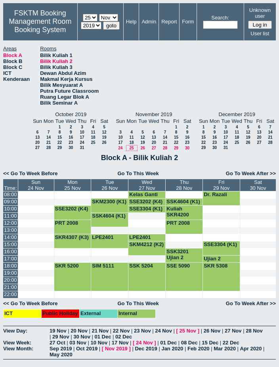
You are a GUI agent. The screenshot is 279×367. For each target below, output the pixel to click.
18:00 (10, 266)
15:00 (10, 244)
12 (104, 132)
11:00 (10, 216)
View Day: (15, 331)
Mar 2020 (225, 349)
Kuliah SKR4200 (177, 212)
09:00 (10, 202)
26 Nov (212, 331)
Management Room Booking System (40, 25)
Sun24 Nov (36, 185)
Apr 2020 (251, 349)
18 (93, 137)
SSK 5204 (141, 266)
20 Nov (79, 331)
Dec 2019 (146, 349)
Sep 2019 (61, 349)
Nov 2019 (116, 349)
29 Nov (60, 337)
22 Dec (231, 343)
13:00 (10, 230)
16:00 (10, 251)
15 (59, 137)
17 (82, 137)
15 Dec (210, 343)
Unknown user (260, 13)
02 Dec (123, 337)
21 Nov (100, 331)
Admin (148, 22)
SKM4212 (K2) (146, 244)
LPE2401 (102, 237)
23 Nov (142, 331)
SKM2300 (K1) (109, 202)
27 (37, 147)
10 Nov (99, 343)
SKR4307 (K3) (72, 237)
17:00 (10, 259)
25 (93, 142)
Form (188, 22)
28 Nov (254, 331)
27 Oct (57, 343)
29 (59, 147)
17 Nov (120, 343)
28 (48, 147)
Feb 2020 (198, 349)
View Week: (17, 343)
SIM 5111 (103, 266)
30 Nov (81, 337)
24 (82, 142)
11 (93, 132)
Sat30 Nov (258, 185)
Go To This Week (138, 173)
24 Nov (163, 331)
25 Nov (187, 331)
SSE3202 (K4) (145, 202)
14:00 (10, 237)
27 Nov (233, 331)
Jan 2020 (172, 349)
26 (104, 142)
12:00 (10, 223)
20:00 (10, 280)
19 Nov (58, 331)
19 (104, 137)
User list (259, 33)
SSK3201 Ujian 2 (177, 254)
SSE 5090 (178, 266)
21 (48, 142)
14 (48, 137)
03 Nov (77, 343)
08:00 (10, 194)
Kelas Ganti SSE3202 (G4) (146, 197)
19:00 (10, 273)
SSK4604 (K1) (183, 202)
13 (37, 137)
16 (71, 137)
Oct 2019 (86, 349)
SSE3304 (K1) (145, 209)
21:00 (10, 287)
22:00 (10, 294)
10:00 (10, 209)
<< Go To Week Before (30, 173)
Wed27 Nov (147, 185)
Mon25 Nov (72, 185)
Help (131, 22)
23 (71, 142)
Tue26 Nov (109, 185)
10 (82, 132)
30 (71, 147)
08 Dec (189, 343)
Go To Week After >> (251, 173)
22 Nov (121, 331)
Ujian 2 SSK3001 (215, 262)
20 (37, 142)
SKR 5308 (215, 266)
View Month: (18, 349)
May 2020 (61, 354)
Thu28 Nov (184, 185)
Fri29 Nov (221, 185)
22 (59, 142)
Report (169, 22)
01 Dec (103, 337)
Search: (220, 18)
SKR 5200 (67, 266)
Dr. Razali (215, 194)
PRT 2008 (66, 223)
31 (82, 147)
